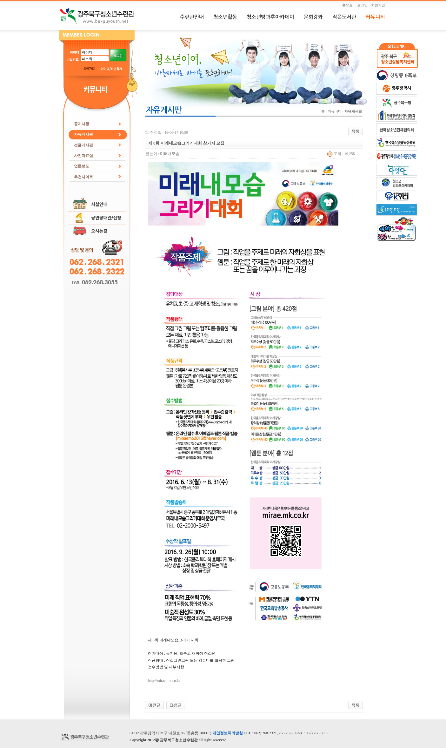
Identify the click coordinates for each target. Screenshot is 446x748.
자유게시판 (83, 134)
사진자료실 (83, 155)
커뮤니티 (375, 17)
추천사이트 (83, 177)
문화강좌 (313, 17)
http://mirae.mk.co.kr (164, 680)
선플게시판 (83, 145)
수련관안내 (192, 17)
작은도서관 (344, 17)
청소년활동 (225, 17)
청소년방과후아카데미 (270, 17)
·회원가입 (378, 5)
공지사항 (81, 124)
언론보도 (81, 166)
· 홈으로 (347, 5)
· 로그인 (362, 5)
